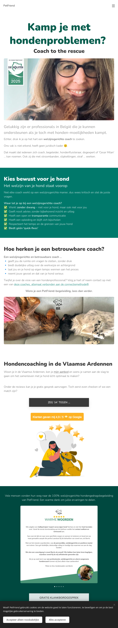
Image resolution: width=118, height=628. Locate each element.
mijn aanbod (61, 372)
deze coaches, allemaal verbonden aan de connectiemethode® (51, 284)
